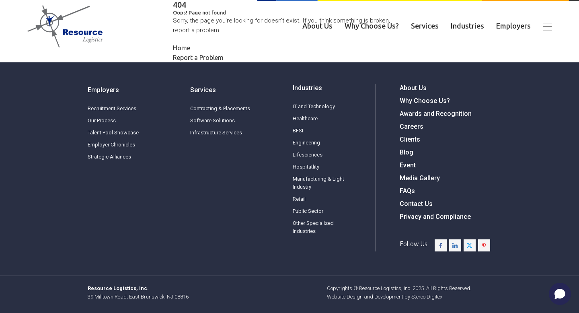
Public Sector (308, 226)
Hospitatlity (306, 182)
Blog (406, 174)
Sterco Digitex (426, 297)
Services (425, 27)
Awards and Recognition (436, 135)
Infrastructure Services (216, 151)
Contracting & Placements (220, 127)
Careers (411, 148)
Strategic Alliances (109, 163)
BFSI (298, 146)
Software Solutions (212, 139)
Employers (513, 27)
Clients (410, 161)
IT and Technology (314, 122)
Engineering (306, 158)
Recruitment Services (112, 114)
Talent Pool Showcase (113, 139)
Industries (467, 27)
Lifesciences (307, 170)
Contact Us (416, 225)
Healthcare (305, 134)
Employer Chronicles (111, 151)
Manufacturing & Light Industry (318, 198)
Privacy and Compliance (435, 238)
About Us (317, 27)
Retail (299, 214)
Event (408, 187)
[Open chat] (560, 294)
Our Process (102, 127)
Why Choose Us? (372, 27)
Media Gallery (420, 200)
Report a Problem (198, 57)
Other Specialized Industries (313, 242)
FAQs (407, 212)
